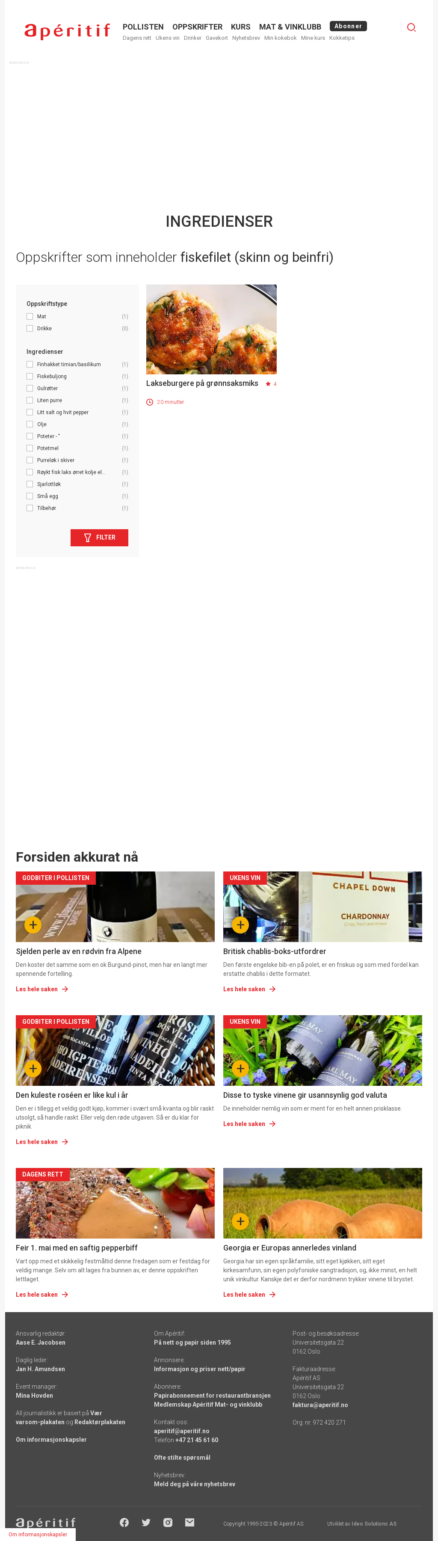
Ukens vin (168, 38)
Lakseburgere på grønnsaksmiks (202, 383)
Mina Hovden (34, 1395)
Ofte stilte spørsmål (182, 1457)
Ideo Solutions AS (374, 1524)
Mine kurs (313, 38)
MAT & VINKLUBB (290, 26)
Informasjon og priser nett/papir (200, 1369)
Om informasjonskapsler (51, 1439)
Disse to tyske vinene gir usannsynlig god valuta (305, 1095)
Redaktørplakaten (99, 1422)
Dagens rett (137, 38)
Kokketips (342, 38)
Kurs (241, 26)
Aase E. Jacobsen (40, 1342)
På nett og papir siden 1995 (192, 1342)
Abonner (348, 26)
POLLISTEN (143, 26)
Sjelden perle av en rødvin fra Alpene (79, 951)
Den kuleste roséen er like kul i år (72, 1095)
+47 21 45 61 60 (196, 1440)
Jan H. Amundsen (40, 1369)
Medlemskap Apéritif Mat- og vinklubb (208, 1404)
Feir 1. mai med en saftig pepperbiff (77, 1247)
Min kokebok (280, 38)
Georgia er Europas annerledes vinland (289, 1247)
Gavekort (217, 38)
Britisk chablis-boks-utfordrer (274, 951)
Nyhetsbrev (246, 38)
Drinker (192, 38)
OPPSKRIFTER (197, 26)
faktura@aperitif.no (320, 1405)
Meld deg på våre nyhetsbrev (194, 1484)
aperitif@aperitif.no (182, 1431)
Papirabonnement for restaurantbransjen (212, 1395)
